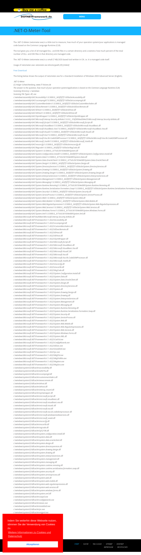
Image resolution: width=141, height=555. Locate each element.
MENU (82, 16)
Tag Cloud (97, 544)
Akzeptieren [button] (32, 544)
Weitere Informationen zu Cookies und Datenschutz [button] (29, 534)
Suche (86, 544)
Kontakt (120, 544)
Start (76, 544)
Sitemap (109, 544)
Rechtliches (122, 547)
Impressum (108, 547)
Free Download (20, 70)
